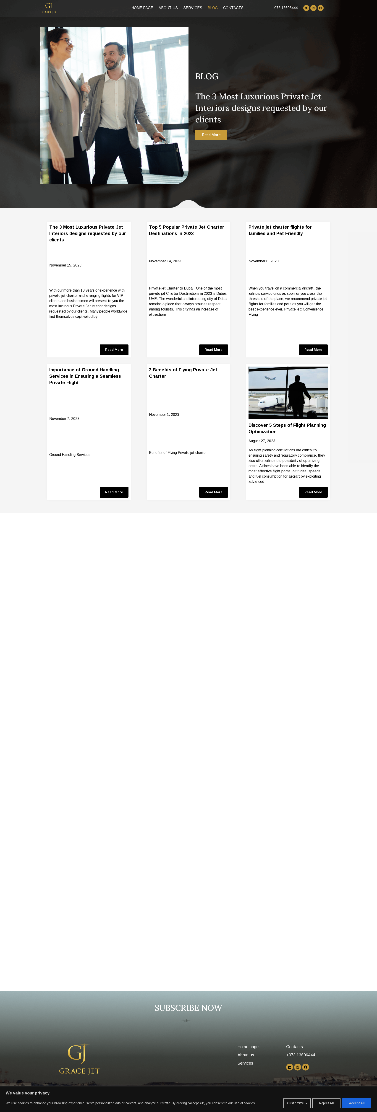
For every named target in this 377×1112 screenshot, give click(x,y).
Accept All (357, 1103)
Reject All (326, 1103)
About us (168, 8)
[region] (188, 1099)
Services (192, 8)
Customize (295, 1103)
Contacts (233, 8)
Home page (142, 8)
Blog (213, 8)
